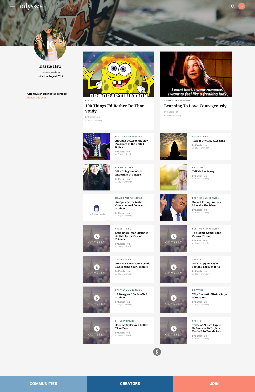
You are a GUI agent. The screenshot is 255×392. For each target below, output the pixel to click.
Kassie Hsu (94, 117)
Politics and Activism (177, 101)
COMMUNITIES (43, 383)
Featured (90, 101)
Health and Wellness (128, 198)
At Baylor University (93, 121)
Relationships (124, 167)
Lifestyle (198, 167)
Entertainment (124, 321)
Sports (196, 259)
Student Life (200, 137)
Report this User (36, 97)
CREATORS (130, 383)
